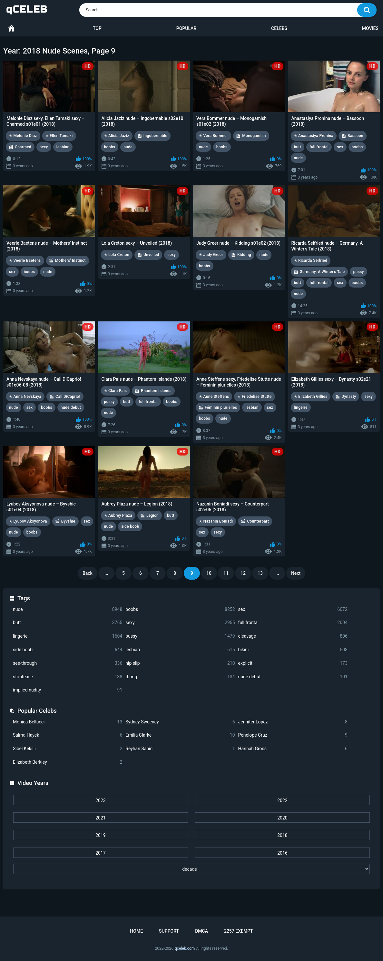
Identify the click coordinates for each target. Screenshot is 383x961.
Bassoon (355, 135)
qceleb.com (185, 948)
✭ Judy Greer (211, 254)
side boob (67, 649)
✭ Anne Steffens (214, 396)
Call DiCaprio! (67, 396)
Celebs (279, 28)
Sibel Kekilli (67, 748)
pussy (180, 636)
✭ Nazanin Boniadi (216, 521)
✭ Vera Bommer (213, 135)
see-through (67, 663)
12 (243, 573)
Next (295, 573)
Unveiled (151, 254)
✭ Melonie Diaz (23, 135)
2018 (282, 835)
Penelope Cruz (293, 735)
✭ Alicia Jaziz (116, 135)
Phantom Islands (156, 390)
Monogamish (254, 135)
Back (88, 573)
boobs (180, 609)
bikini (293, 649)
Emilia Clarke (180, 735)
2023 (100, 800)
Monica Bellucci (67, 722)
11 (226, 573)
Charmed (23, 147)
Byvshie (68, 521)
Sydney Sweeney (180, 722)
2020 (282, 817)
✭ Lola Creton (116, 254)
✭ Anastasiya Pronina (314, 135)
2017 (100, 853)
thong (180, 677)
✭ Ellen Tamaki (59, 135)
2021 (100, 817)
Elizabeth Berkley (67, 762)
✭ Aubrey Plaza (118, 515)
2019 (100, 835)
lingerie (67, 636)
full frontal (293, 622)
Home (11, 28)
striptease (67, 677)
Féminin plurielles (221, 407)
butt (67, 622)
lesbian (180, 649)
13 (260, 573)
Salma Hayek (67, 735)
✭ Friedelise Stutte (254, 396)
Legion (152, 515)
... (106, 573)
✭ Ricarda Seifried (311, 260)
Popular (186, 28)
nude (67, 609)
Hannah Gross (293, 748)
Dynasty (348, 396)
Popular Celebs (37, 710)
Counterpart (258, 521)
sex (293, 609)
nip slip (180, 663)
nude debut (293, 677)
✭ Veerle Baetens (25, 260)
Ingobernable (155, 135)
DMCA (201, 931)
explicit (293, 663)
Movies (370, 28)
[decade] (191, 869)
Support (169, 931)
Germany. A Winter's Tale (322, 272)
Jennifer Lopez (293, 722)
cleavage (293, 636)
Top (97, 28)
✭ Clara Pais (115, 390)
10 (208, 573)
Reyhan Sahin (180, 748)
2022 (282, 800)
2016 (282, 853)
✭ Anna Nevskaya (25, 396)
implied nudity (67, 690)
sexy (180, 622)
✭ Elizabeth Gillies (311, 396)
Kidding (244, 254)
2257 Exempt (238, 931)
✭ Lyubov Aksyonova (28, 521)
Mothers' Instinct (70, 260)
